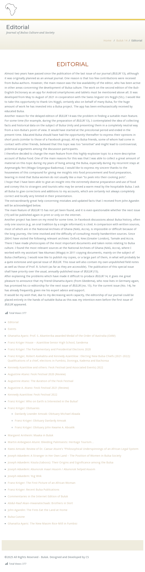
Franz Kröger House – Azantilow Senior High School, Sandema (48, 342)
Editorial (13, 322)
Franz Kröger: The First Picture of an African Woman (41, 483)
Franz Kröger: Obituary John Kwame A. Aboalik (45, 427)
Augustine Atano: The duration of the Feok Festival (40, 381)
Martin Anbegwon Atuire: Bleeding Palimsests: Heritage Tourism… (51, 442)
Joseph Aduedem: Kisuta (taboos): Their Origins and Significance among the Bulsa (60, 462)
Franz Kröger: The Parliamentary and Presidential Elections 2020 (49, 349)
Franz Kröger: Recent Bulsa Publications (33, 489)
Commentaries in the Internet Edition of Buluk (38, 496)
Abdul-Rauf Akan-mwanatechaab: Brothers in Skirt (40, 503)
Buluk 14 (121, 40)
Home (107, 40)
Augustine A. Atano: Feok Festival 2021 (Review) (38, 388)
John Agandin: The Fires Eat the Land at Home (37, 510)
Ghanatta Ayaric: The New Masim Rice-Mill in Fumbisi (42, 523)
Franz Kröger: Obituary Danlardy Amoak (40, 420)
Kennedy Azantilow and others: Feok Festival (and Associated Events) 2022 (55, 367)
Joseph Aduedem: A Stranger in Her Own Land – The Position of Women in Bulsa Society (64, 455)
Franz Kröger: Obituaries (23, 408)
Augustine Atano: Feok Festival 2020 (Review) (37, 374)
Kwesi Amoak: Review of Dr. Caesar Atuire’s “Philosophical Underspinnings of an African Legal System (73, 449)
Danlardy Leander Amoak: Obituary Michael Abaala (47, 414)
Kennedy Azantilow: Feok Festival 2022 (32, 394)
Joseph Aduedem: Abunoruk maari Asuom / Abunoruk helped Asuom (51, 469)
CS (87, 557)
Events (12, 329)
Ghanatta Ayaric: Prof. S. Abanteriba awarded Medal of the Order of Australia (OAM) (62, 335)
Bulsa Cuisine (16, 516)
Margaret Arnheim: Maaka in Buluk (30, 435)
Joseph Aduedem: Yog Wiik (25, 476)
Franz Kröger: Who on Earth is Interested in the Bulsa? (43, 401)
